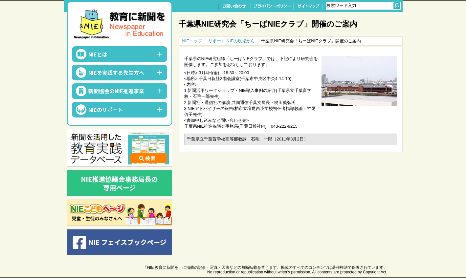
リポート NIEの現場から (231, 40)
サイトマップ (308, 6)
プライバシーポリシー (272, 6)
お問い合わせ (234, 6)
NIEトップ (192, 40)
